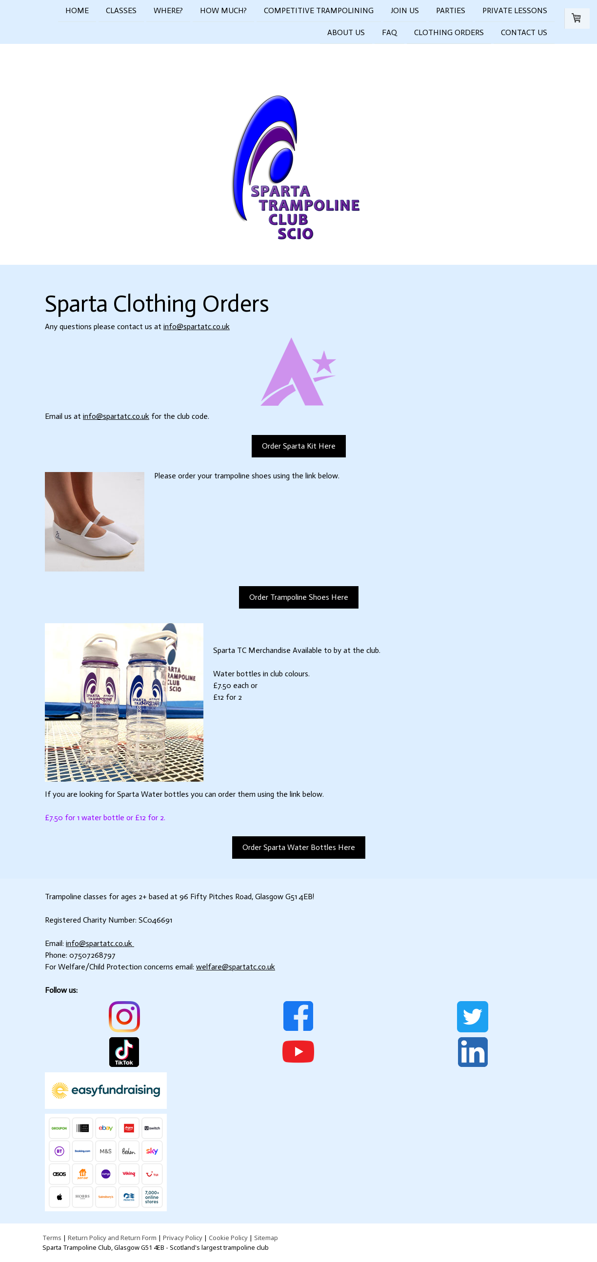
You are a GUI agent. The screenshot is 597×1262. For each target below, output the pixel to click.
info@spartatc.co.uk (196, 326)
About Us (346, 33)
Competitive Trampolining (319, 10)
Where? (168, 10)
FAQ (389, 33)
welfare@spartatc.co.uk (235, 966)
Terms (51, 1237)
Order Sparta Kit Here (299, 446)
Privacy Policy (182, 1237)
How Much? (223, 10)
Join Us (405, 10)
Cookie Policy (228, 1237)
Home (77, 10)
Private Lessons (514, 10)
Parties (450, 10)
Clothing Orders (449, 33)
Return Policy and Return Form (112, 1237)
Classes (121, 10)
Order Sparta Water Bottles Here (298, 847)
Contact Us (524, 33)
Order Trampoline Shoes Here (298, 597)
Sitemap (266, 1237)
